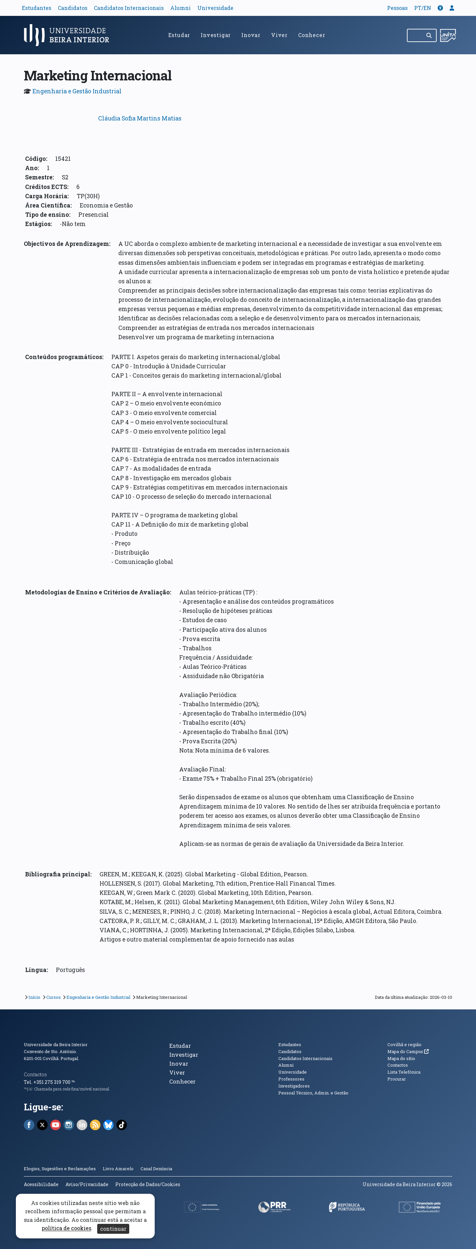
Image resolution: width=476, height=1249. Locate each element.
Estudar (179, 34)
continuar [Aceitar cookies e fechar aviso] (113, 1228)
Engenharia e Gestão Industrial (77, 91)
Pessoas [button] (397, 7)
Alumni (180, 7)
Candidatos (72, 7)
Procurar (396, 1079)
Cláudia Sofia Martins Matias (139, 118)
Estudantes (36, 7)
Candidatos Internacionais (129, 7)
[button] (440, 7)
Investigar (216, 34)
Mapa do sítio (401, 1058)
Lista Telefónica (403, 1072)
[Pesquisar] (429, 35)
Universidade (215, 7)
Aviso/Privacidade (86, 1184)
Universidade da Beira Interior (56, 1044)
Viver (279, 34)
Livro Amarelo (119, 1169)
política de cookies (66, 1228)
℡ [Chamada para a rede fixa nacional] (73, 1082)
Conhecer (311, 34)
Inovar (250, 34)
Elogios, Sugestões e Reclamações (60, 1169)
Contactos (35, 1074)
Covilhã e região (404, 1044)
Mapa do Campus (408, 1051)
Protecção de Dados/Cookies (147, 1184)
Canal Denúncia (156, 1169)
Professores (291, 1079)
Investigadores (294, 1086)
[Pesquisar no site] (415, 35)
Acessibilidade (41, 1184)
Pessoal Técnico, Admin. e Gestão (313, 1093)
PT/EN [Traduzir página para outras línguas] (422, 7)
